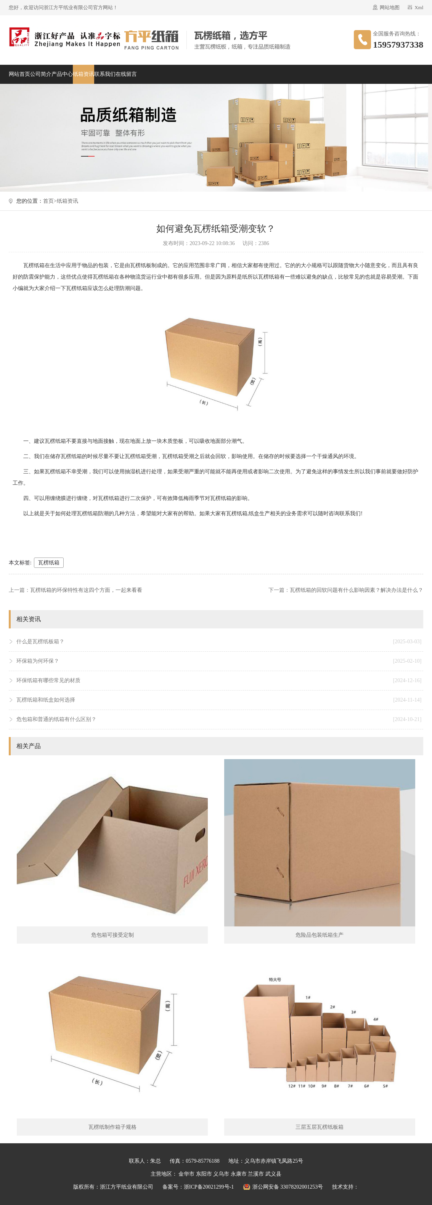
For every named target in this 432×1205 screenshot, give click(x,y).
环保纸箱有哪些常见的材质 (219, 680)
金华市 (186, 1174)
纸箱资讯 (83, 74)
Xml (418, 7)
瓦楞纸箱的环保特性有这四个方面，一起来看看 (86, 590)
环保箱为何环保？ (219, 661)
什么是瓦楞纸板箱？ (219, 641)
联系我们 (105, 74)
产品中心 (62, 74)
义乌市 (221, 1174)
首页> (50, 201)
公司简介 (40, 74)
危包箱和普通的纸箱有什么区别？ (219, 719)
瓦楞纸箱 (48, 563)
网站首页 (19, 74)
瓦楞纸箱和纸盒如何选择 (219, 700)
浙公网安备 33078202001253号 (287, 1187)
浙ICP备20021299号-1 (209, 1187)
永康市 (239, 1174)
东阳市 (204, 1174)
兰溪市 (256, 1174)
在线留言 (126, 74)
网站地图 (390, 7)
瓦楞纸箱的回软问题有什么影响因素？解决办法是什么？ (356, 590)
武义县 (273, 1174)
